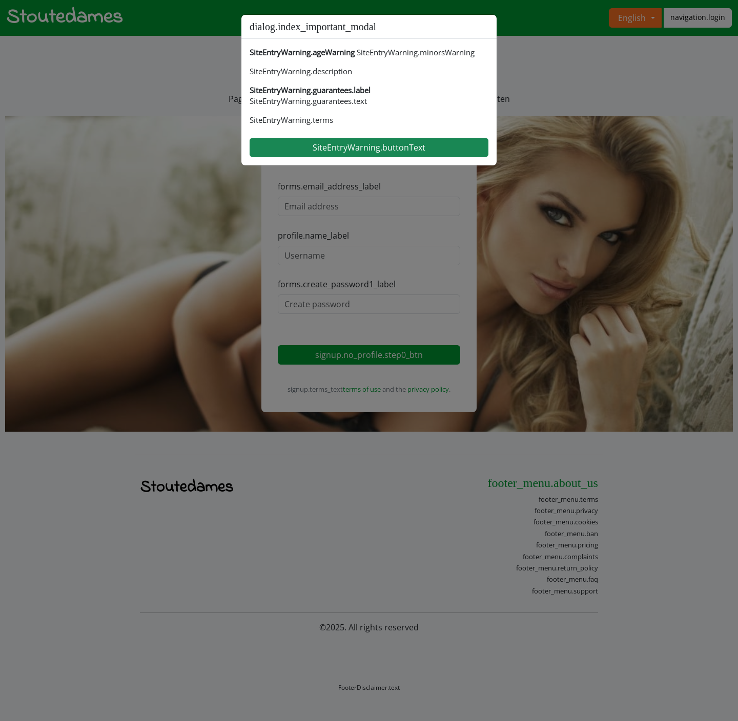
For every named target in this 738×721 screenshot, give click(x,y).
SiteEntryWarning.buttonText (369, 147)
